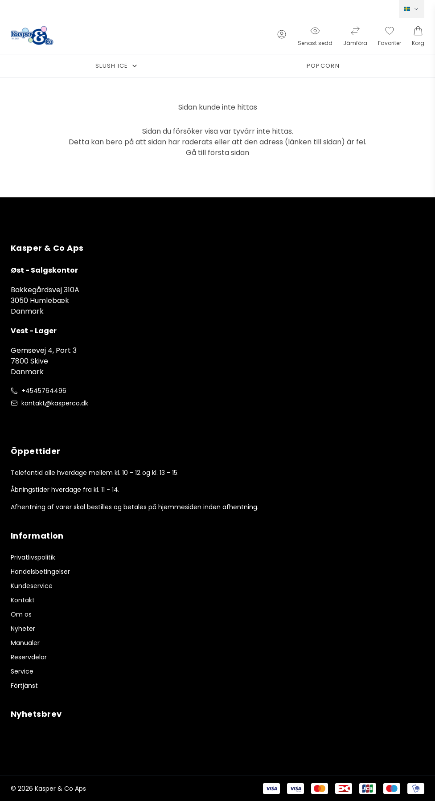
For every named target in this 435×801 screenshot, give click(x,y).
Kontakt (23, 600)
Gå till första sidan (217, 152)
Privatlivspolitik (33, 557)
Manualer (25, 642)
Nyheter (23, 628)
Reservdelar (29, 657)
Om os (21, 614)
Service (22, 671)
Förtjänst (24, 685)
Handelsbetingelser (40, 571)
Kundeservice (32, 585)
